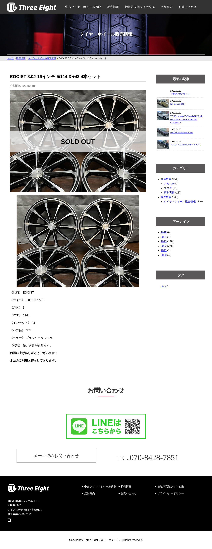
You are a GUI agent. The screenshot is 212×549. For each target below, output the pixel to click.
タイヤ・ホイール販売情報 (180, 201)
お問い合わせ (187, 7)
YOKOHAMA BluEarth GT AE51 (185, 144)
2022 (164, 246)
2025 (164, 232)
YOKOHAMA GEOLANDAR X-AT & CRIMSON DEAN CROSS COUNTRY (186, 119)
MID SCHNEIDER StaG (181, 132)
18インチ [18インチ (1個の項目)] (164, 286)
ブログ (168, 188)
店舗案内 (167, 7)
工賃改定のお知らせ (180, 94)
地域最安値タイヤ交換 (140, 7)
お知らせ (169, 183)
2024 (164, 237)
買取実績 (169, 192)
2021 (164, 250)
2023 (164, 241)
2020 (164, 255)
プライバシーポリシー (170, 493)
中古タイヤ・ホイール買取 (83, 7)
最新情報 (166, 179)
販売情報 (113, 7)
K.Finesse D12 (177, 104)
